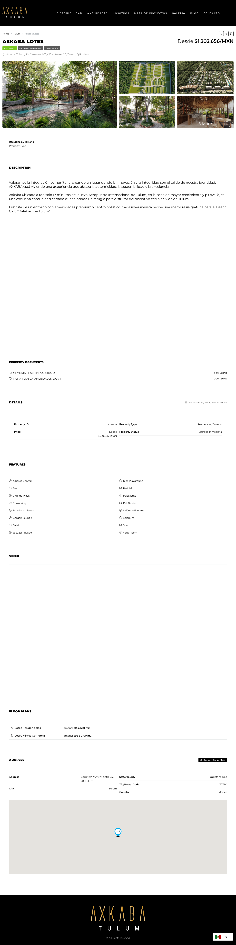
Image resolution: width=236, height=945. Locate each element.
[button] (118, 832)
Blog (194, 13)
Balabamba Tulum (34, 211)
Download (220, 373)
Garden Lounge (22, 517)
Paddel (127, 488)
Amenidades (97, 13)
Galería (178, 13)
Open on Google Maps (212, 760)
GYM (16, 525)
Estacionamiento (23, 510)
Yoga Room (130, 532)
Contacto (212, 13)
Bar (15, 488)
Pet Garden (130, 503)
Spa (125, 525)
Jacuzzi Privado (22, 532)
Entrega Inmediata (30, 48)
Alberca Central (22, 480)
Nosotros (121, 13)
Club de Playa (21, 495)
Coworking (19, 503)
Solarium (128, 517)
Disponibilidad (69, 13)
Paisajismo (129, 495)
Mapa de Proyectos (150, 13)
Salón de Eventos (133, 510)
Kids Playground (133, 480)
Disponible (52, 48)
